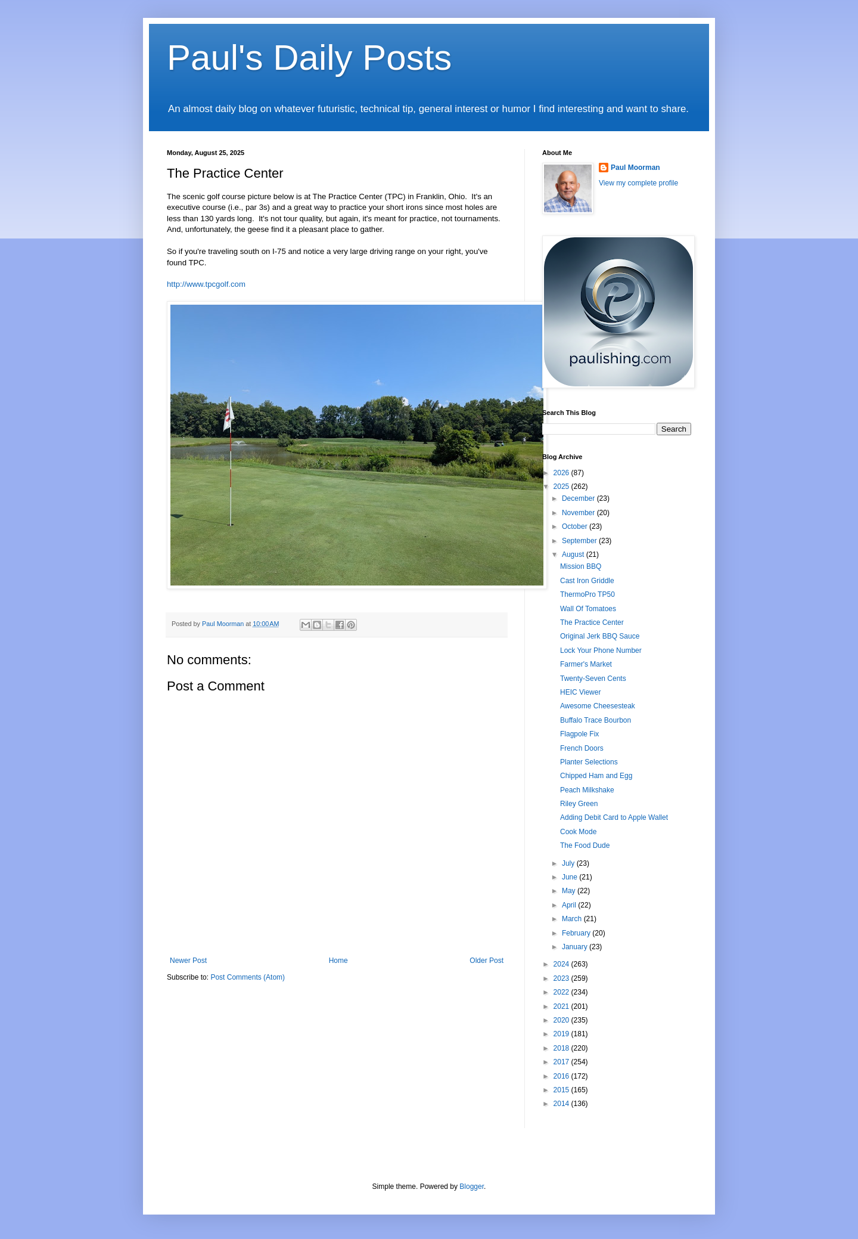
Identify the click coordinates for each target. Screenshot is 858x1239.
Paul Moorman (635, 167)
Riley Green (579, 804)
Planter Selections (589, 762)
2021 (562, 1006)
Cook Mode (578, 832)
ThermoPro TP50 (587, 594)
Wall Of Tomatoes (588, 609)
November (579, 513)
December (579, 498)
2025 (562, 486)
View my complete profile (638, 183)
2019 (562, 1034)
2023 (562, 978)
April (570, 905)
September (580, 541)
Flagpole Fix (579, 734)
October (575, 526)
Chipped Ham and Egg (596, 776)
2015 (562, 1090)
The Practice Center (592, 622)
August (574, 554)
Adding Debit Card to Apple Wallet (614, 817)
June (570, 877)
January (575, 947)
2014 (562, 1103)
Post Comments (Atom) (247, 977)
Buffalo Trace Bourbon (595, 720)
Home (338, 960)
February (577, 933)
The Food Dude (585, 845)
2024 (562, 964)
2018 (562, 1048)
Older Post (486, 960)
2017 (562, 1062)
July (569, 863)
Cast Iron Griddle (587, 581)
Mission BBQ (580, 566)
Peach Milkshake (587, 790)
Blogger (471, 1186)
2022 (562, 992)
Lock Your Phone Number (601, 650)
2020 (562, 1020)
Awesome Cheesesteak (597, 706)
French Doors (582, 748)
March (573, 919)
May (569, 891)
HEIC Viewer (580, 692)
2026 (562, 473)
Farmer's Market (586, 664)
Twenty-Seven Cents (593, 678)
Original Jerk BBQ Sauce (599, 636)
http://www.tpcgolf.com (206, 284)
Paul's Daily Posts (309, 58)
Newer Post (188, 960)
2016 (562, 1076)
